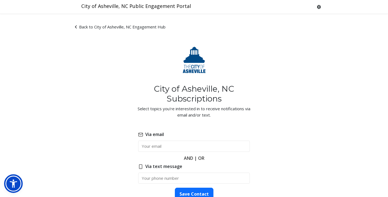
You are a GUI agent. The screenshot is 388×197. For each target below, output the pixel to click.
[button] (319, 7)
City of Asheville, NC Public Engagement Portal (136, 6)
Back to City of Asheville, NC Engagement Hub (120, 27)
